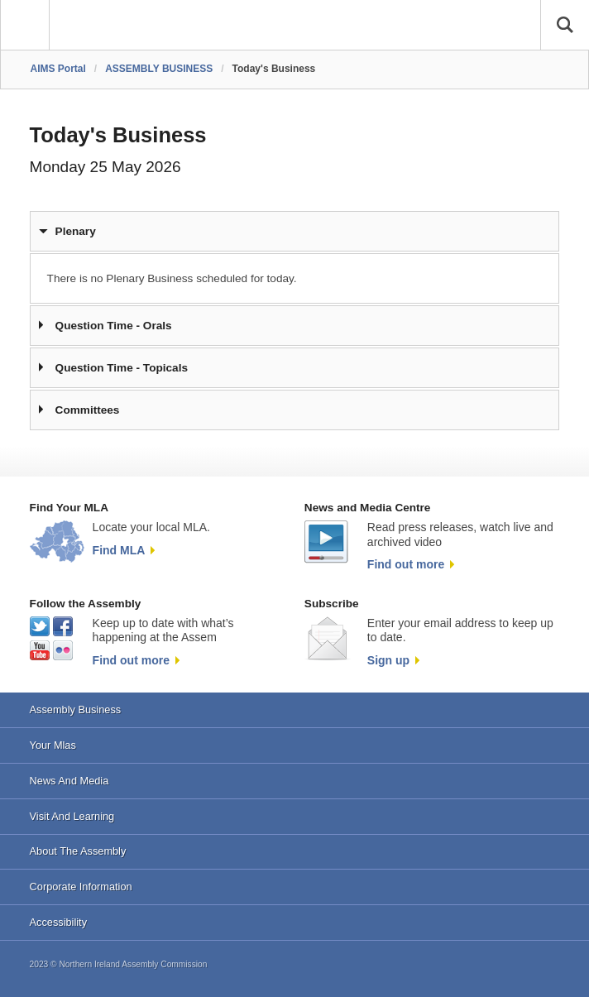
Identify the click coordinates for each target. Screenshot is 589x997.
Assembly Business (76, 709)
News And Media (69, 780)
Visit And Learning (72, 816)
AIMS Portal (58, 68)
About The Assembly (78, 851)
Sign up (388, 660)
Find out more (405, 564)
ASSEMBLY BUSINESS (159, 68)
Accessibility (58, 922)
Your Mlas (53, 745)
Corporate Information (81, 886)
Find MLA (119, 550)
